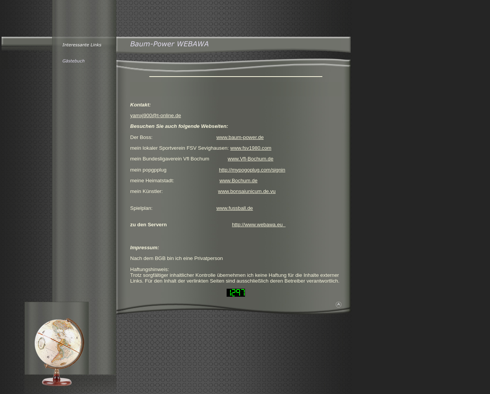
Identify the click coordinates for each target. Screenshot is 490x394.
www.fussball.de (234, 208)
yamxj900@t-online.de (155, 115)
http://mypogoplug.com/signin (252, 170)
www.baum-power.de (240, 137)
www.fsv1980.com (250, 148)
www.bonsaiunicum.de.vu (247, 191)
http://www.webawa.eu (257, 224)
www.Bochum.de (238, 180)
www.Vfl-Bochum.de (250, 159)
